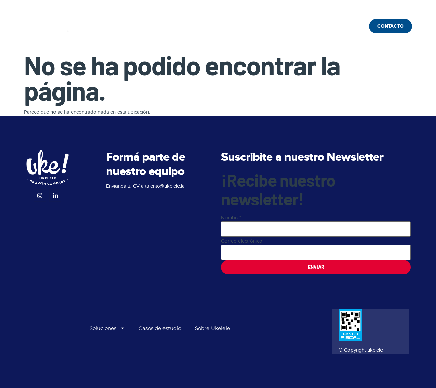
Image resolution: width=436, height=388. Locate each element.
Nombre (231, 218)
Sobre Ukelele (246, 26)
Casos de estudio (190, 26)
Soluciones (132, 26)
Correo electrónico (242, 241)
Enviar (316, 267)
